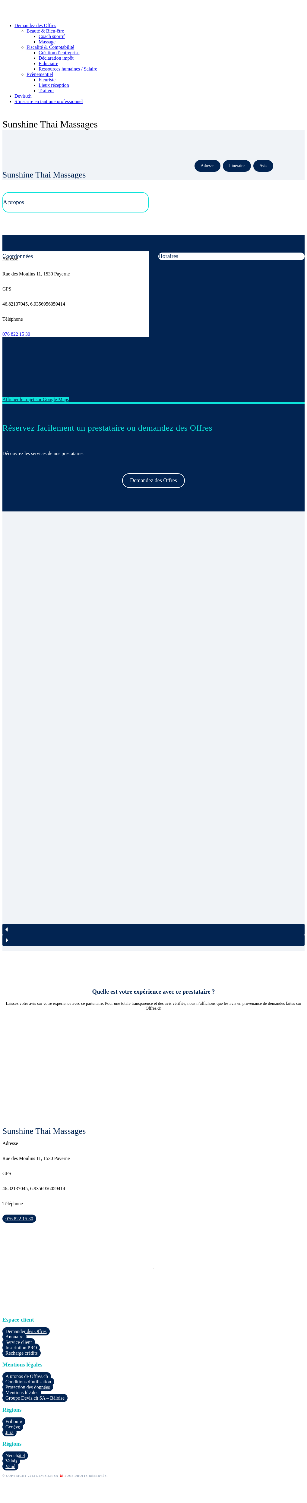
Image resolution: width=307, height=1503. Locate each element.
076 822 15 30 (16, 334)
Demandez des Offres (35, 25)
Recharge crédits (21, 1353)
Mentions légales (21, 1392)
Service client (18, 1342)
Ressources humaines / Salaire (68, 68)
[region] (153, 731)
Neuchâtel (15, 1455)
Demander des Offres (26, 1331)
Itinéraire (237, 165)
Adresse (207, 165)
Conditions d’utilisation (28, 1381)
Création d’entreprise (59, 52)
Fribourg (13, 1421)
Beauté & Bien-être (45, 30)
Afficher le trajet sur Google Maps (35, 399)
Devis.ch (22, 96)
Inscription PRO (21, 1347)
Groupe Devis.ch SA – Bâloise (35, 1398)
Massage (47, 41)
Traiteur (46, 90)
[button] (153, 929)
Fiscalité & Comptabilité (50, 47)
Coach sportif (52, 36)
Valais (11, 1461)
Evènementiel (40, 74)
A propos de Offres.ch (26, 1376)
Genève (12, 1426)
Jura (9, 1432)
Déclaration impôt (56, 58)
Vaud (10, 1466)
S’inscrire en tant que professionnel (48, 101)
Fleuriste (47, 79)
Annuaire (14, 1336)
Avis (263, 165)
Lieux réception (54, 85)
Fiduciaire (48, 63)
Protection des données (27, 1387)
